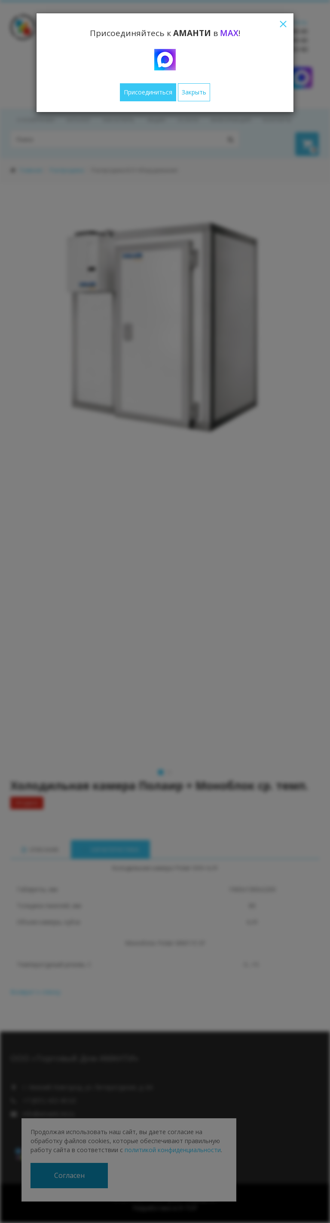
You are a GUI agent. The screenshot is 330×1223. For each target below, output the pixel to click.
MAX (229, 33)
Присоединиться (148, 92)
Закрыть (194, 92)
